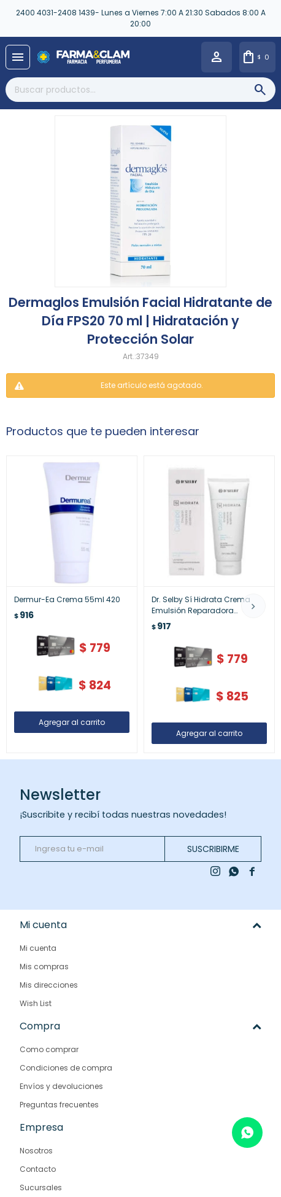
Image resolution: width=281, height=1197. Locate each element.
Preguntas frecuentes (59, 1104)
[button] (253, 606)
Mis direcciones (49, 985)
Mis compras (44, 966)
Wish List (36, 1003)
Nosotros (36, 1150)
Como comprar (49, 1049)
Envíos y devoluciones (61, 1086)
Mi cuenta (38, 948)
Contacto (38, 1168)
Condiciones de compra (66, 1068)
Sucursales (41, 1187)
